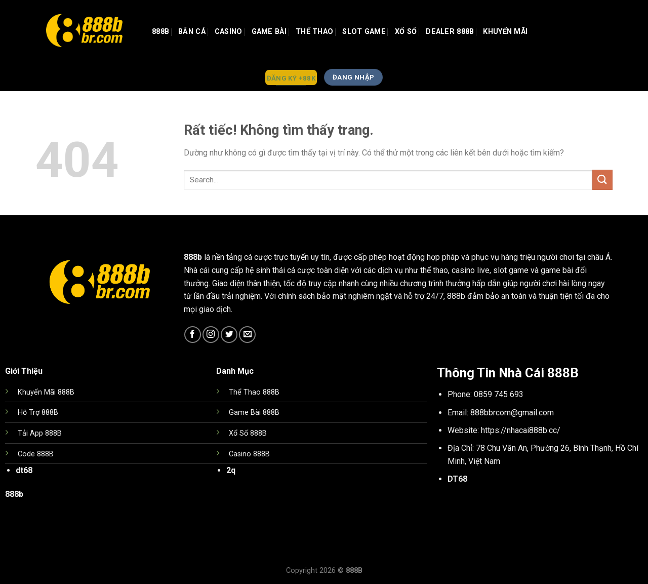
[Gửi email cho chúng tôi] (247, 334)
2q (230, 470)
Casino (228, 31)
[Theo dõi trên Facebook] (192, 334)
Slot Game (364, 31)
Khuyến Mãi (505, 31)
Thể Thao (314, 31)
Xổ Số (406, 31)
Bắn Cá (192, 31)
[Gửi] (602, 179)
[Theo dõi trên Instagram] (210, 334)
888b (160, 31)
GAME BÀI (269, 31)
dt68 (24, 470)
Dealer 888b (450, 31)
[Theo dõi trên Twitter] (229, 334)
